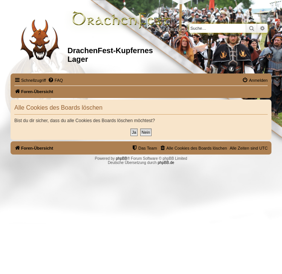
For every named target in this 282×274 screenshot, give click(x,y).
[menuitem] (55, 80)
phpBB (121, 158)
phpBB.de (166, 163)
